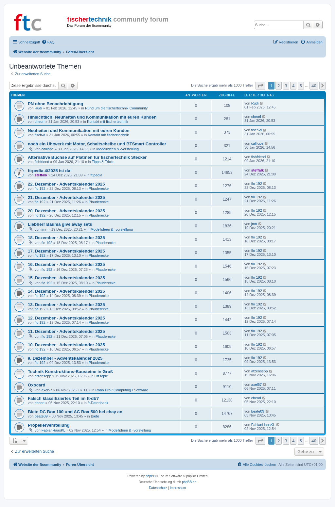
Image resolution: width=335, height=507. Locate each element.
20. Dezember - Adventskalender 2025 (66, 210)
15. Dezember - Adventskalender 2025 (66, 277)
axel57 (47, 390)
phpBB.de (189, 482)
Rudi (38, 108)
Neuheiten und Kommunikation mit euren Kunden (79, 130)
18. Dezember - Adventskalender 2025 (66, 237)
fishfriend (42, 162)
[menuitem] (48, 42)
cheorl (39, 121)
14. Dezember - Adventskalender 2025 (66, 291)
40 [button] (313, 86)
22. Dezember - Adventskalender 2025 (66, 184)
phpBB (150, 476)
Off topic (101, 376)
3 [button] (286, 86)
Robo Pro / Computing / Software (121, 390)
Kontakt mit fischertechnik (107, 121)
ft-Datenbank (98, 403)
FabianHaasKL (53, 430)
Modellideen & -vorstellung (117, 149)
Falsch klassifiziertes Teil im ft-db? (63, 398)
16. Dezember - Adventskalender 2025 (66, 264)
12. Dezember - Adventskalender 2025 (66, 318)
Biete (95, 416)
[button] (260, 86)
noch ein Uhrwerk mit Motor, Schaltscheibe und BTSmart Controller (97, 143)
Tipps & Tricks (103, 162)
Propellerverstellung (49, 425)
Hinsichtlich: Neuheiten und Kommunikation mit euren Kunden (92, 117)
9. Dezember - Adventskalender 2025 (65, 358)
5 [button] (301, 86)
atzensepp (43, 376)
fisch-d (40, 135)
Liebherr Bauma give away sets (60, 224)
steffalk (41, 175)
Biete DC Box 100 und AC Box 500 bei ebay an (75, 411)
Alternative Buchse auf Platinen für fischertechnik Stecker (87, 157)
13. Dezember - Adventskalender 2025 (66, 304)
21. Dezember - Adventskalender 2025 (66, 197)
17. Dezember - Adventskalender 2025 (66, 251)
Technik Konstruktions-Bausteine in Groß (70, 371)
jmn (44, 229)
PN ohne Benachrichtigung (55, 103)
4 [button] (293, 86)
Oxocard (36, 385)
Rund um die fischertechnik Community (116, 108)
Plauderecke (99, 188)
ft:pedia (96, 175)
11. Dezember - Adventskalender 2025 (66, 331)
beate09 (41, 416)
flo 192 (40, 188)
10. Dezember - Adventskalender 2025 (66, 344)
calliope (48, 149)
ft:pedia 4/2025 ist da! (50, 170)
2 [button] (278, 86)
